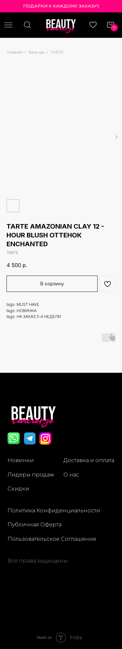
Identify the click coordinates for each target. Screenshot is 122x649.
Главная (15, 52)
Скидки (18, 488)
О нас (71, 474)
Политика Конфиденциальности (53, 510)
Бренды (37, 52)
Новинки (20, 460)
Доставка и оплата (88, 460)
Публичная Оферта (34, 524)
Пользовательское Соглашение (51, 539)
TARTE (57, 52)
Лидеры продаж (30, 474)
